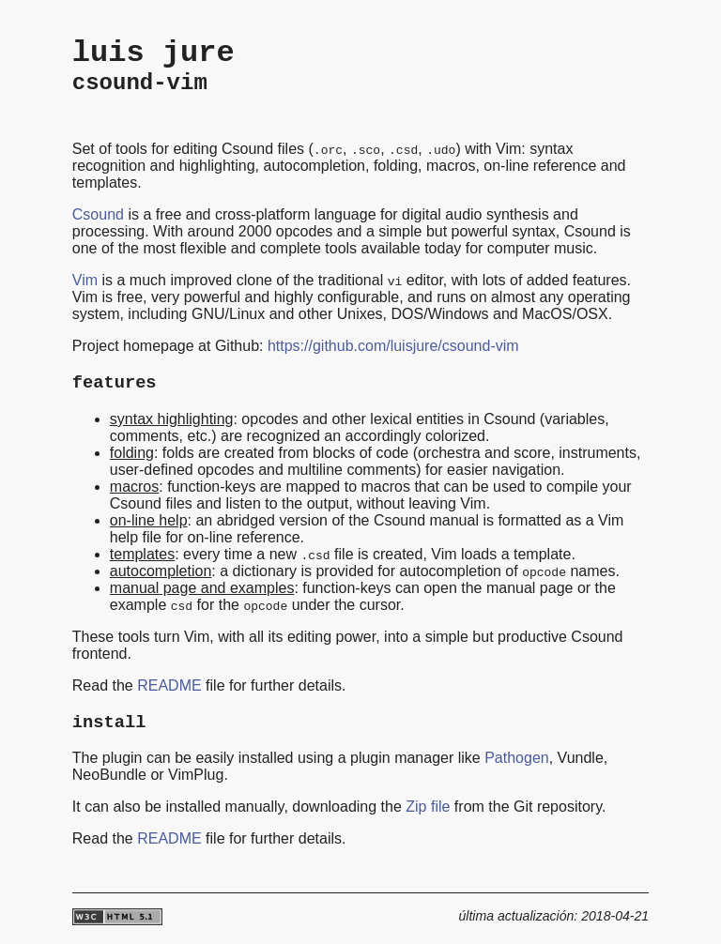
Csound (98, 214)
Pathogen (516, 758)
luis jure (153, 53)
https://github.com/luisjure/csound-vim (393, 346)
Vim (85, 280)
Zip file (428, 807)
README (169, 685)
